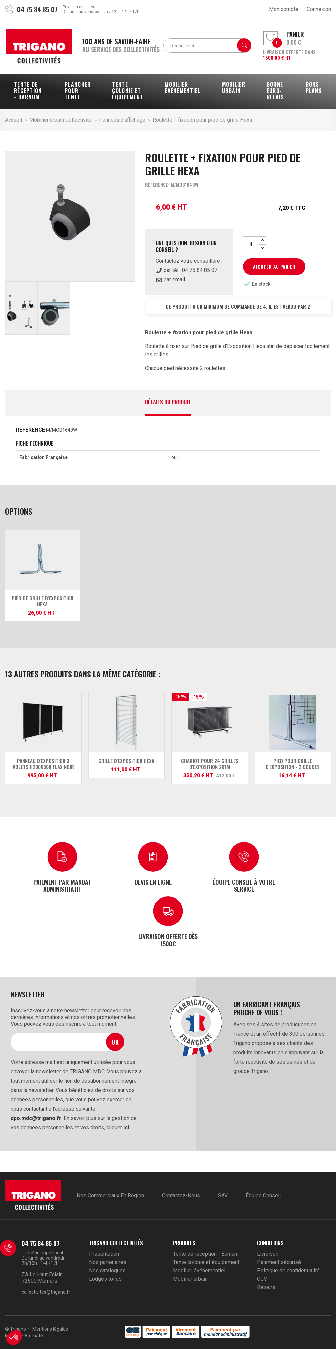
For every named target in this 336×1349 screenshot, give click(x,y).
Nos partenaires (107, 1262)
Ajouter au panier (274, 266)
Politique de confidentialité (288, 1270)
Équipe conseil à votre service (244, 885)
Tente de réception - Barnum (206, 1254)
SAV (223, 1195)
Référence (30, 430)
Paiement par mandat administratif (62, 885)
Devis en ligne (153, 882)
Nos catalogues (107, 1270)
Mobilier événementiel (199, 1270)
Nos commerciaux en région (110, 1195)
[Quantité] (251, 244)
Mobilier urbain (190, 1279)
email (178, 279)
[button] (14, 1338)
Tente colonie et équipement (206, 1262)
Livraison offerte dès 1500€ (168, 939)
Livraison (267, 1254)
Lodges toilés (105, 1279)
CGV (262, 1279)
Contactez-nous (181, 1195)
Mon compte (283, 9)
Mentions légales (50, 1329)
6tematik (34, 1335)
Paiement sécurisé (279, 1262)
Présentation (104, 1254)
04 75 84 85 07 (37, 9)
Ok (115, 1041)
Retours (266, 1287)
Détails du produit (168, 402)
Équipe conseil (263, 1195)
